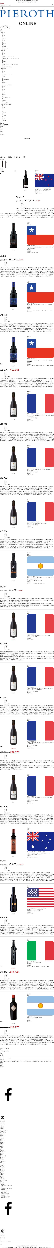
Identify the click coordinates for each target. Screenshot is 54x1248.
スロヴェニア (2, 1161)
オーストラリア (3, 1155)
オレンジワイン (3, 1132)
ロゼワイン (2, 1131)
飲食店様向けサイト (5, 1197)
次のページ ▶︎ (6, 1051)
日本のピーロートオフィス (6, 1185)
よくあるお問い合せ (5, 1193)
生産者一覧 (2, 1142)
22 (2, 1051)
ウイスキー (2, 1136)
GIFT (1, 122)
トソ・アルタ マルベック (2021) (33, 1017)
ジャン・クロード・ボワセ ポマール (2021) (35, 523)
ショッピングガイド (5, 1191)
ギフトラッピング (3, 1180)
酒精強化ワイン (3, 1135)
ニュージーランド (3, 1163)
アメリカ (2, 1150)
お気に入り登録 (22, 204)
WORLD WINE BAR (4, 124)
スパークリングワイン (4, 1130)
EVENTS (2, 123)
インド (1, 1154)
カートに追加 (23, 206)
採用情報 (3, 1195)
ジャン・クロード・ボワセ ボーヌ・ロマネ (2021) (37, 635)
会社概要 (3, 1184)
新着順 (2, 171)
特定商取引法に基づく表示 (6, 1188)
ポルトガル (2, 1166)
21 (1, 1051)
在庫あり (25, 190)
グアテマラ (2, 1174)
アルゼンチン (2, 1151)
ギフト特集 (2, 1178)
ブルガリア (2, 1170)
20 (0, 1051)
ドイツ (1, 1147)
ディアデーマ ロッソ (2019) (32, 962)
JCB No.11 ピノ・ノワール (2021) (34, 909)
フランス (2, 1146)
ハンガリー (2, 1165)
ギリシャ (2, 1176)
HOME (1, 126)
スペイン (2, 1159)
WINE (1, 30)
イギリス (2, 1172)
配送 (2, 1186)
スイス (1, 1158)
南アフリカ (2, 1169)
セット (1, 1139)
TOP (1, 29)
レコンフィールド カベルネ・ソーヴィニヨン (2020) (37, 853)
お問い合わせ (4, 1192)
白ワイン (2, 1128)
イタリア (2, 1149)
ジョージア (2, 1173)
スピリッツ (2, 1138)
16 (6, 1048)
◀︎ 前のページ (3, 1048)
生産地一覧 (2, 1140)
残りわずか (14, 639)
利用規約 (3, 1189)
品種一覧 (2, 1143)
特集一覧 (2, 1182)
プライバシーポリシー (5, 1196)
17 (7, 1048)
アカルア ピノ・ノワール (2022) (41, 189)
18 (8, 1048)
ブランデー (2, 1134)
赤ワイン (2, 1127)
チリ (1, 1162)
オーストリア (2, 1157)
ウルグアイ (2, 1153)
